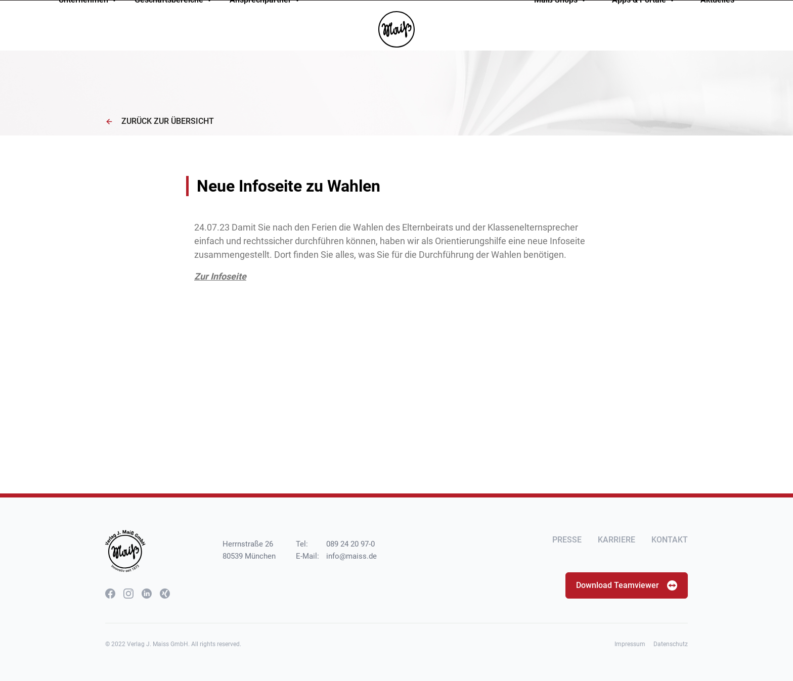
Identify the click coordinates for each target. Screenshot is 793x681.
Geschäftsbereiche (173, 32)
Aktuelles (717, 32)
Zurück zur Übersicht (159, 121)
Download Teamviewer (626, 585)
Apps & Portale (643, 32)
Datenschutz (670, 644)
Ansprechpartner (265, 32)
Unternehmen (88, 32)
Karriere (616, 539)
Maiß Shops (560, 32)
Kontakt (669, 539)
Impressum (629, 644)
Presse (567, 539)
